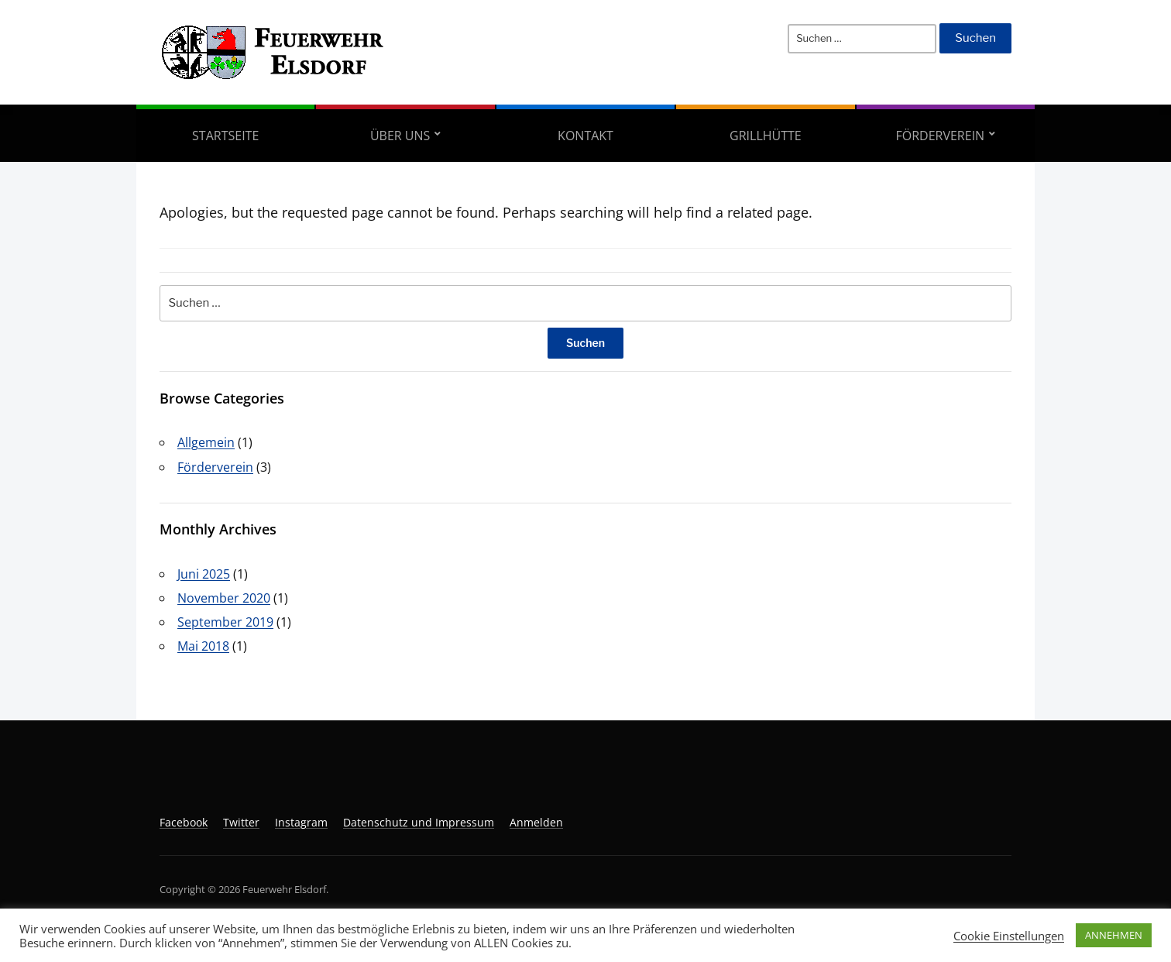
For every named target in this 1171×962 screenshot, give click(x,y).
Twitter (241, 822)
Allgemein (206, 442)
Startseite (225, 135)
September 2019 (225, 621)
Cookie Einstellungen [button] (1008, 936)
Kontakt (585, 135)
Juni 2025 (203, 573)
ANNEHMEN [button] (1113, 935)
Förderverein (939, 135)
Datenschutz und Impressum (418, 822)
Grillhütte (766, 135)
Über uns (400, 135)
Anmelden (536, 822)
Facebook (184, 822)
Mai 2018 (203, 646)
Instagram (301, 822)
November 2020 (223, 597)
